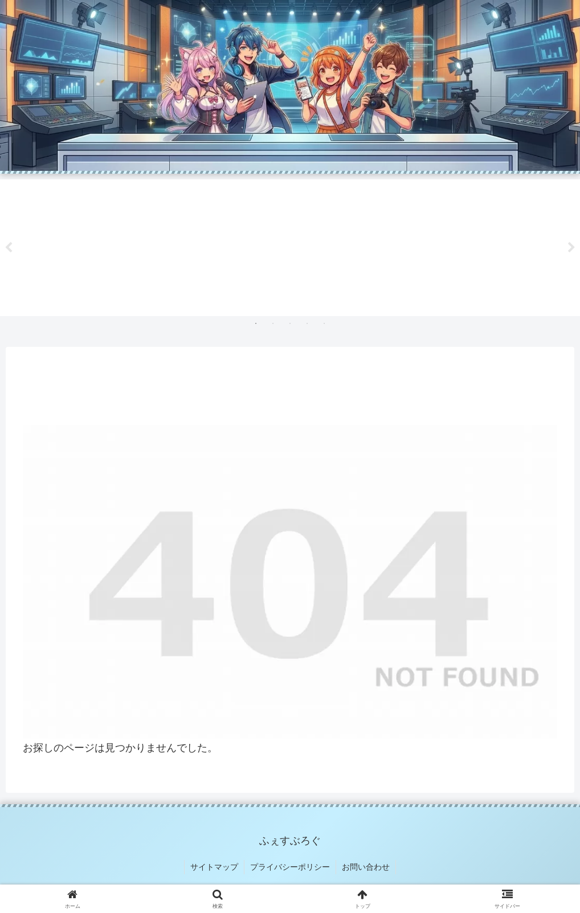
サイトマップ (214, 866)
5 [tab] (324, 323)
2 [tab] (273, 323)
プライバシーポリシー (290, 866)
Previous (8, 247)
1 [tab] (256, 323)
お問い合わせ (366, 866)
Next (571, 247)
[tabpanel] (84, 245)
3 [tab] (290, 323)
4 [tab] (307, 323)
